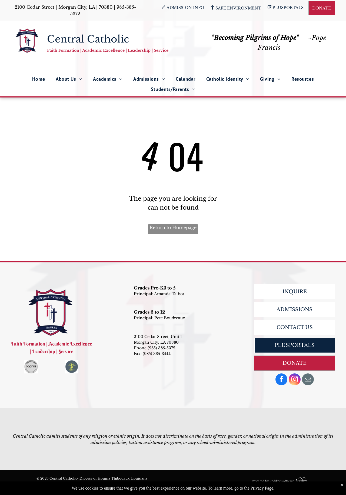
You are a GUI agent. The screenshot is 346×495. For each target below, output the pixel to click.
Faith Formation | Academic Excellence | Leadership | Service (107, 50)
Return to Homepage (173, 227)
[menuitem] (38, 79)
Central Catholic (88, 39)
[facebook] (281, 380)
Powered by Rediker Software (273, 481)
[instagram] (295, 380)
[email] (308, 380)
